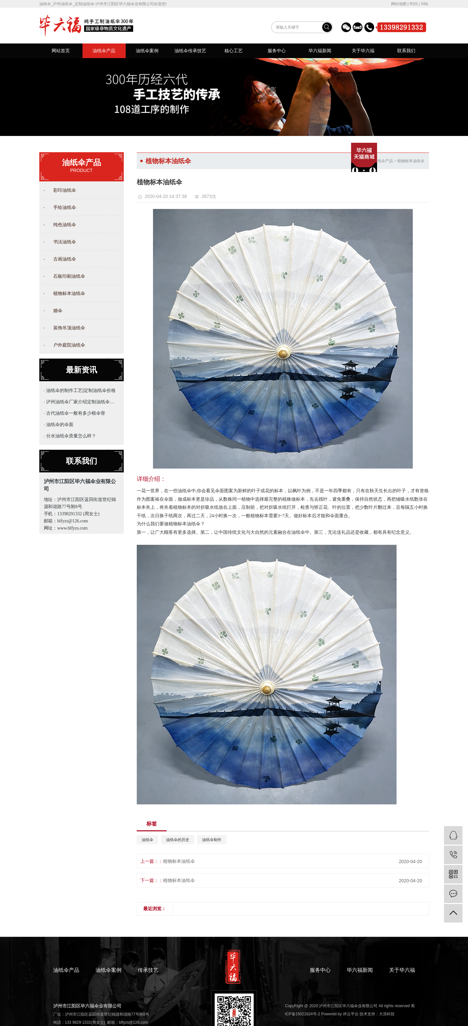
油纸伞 (147, 839)
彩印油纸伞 (64, 190)
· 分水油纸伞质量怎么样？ (70, 435)
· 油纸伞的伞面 (59, 424)
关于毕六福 (363, 50)
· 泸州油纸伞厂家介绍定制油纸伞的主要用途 (80, 401)
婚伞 (57, 310)
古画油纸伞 (64, 259)
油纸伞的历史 (177, 839)
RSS (414, 4)
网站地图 (399, 4)
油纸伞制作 (211, 839)
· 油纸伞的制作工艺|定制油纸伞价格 (80, 390)
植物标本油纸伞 (69, 293)
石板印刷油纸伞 (69, 276)
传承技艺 (148, 970)
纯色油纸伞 (64, 224)
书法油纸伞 (64, 241)
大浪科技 (387, 1014)
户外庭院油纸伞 (69, 345)
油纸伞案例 (147, 50)
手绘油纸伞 (64, 207)
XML (425, 4)
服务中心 (277, 50)
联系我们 (406, 50)
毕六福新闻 (320, 50)
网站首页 (61, 50)
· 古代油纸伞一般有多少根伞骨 (75, 413)
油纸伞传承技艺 (190, 50)
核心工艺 (233, 50)
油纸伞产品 (104, 50)
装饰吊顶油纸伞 (69, 327)
